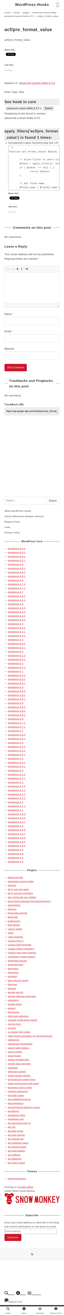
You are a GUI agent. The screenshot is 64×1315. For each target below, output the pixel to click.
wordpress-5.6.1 (16, 738)
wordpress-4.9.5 (16, 842)
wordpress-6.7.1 (16, 588)
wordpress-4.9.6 (16, 838)
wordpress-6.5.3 (16, 616)
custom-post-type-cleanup (22, 952)
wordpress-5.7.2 (16, 723)
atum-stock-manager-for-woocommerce (29, 901)
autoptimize (14, 905)
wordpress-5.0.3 (16, 814)
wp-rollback (14, 1155)
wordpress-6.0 (15, 687)
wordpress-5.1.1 (16, 806)
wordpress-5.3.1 (16, 778)
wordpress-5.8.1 (16, 715)
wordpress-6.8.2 (16, 572)
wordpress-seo (16, 1119)
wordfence (13, 1111)
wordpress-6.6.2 (16, 596)
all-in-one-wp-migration (20, 893)
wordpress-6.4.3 (16, 628)
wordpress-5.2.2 (16, 794)
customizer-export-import (21, 956)
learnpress (13, 1012)
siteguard (13, 1067)
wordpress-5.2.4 (16, 786)
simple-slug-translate (19, 1063)
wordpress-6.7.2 (16, 584)
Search (53, 500)
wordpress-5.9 (15, 703)
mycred (12, 1028)
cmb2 (11, 933)
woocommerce (15, 1103)
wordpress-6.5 (15, 624)
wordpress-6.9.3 (16, 552)
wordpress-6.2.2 (16, 655)
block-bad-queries (17, 913)
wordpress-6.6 (15, 604)
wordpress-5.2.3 (16, 790)
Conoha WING (25, 1187)
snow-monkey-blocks (19, 1075)
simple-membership (18, 1059)
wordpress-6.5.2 (16, 620)
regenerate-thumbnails (20, 1044)
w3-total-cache (16, 1095)
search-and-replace (18, 1048)
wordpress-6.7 (15, 592)
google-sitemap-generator (22, 996)
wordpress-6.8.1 (16, 576)
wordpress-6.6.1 (16, 600)
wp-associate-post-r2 (19, 1123)
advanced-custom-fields (21, 881)
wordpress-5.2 (15, 802)
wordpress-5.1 (15, 810)
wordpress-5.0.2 (16, 818)
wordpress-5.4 (15, 770)
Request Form (12, 522)
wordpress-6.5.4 (16, 612)
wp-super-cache (16, 1163)
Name (8, 314)
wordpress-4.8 (15, 854)
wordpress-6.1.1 (16, 667)
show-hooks (14, 1056)
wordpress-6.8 (15, 580)
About (21, 1293)
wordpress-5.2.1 (16, 798)
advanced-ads (15, 877)
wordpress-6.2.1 (16, 659)
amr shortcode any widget (22, 897)
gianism (12, 988)
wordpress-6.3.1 (16, 647)
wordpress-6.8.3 (16, 568)
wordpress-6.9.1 (16, 560)
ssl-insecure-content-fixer (22, 1079)
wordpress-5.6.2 (16, 735)
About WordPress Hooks (17, 511)
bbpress (12, 909)
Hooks (9, 1293)
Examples (34, 1293)
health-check (15, 1004)
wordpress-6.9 (15, 564)
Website (9, 348)
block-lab (13, 917)
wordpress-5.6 (15, 742)
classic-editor (15, 929)
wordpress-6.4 (15, 639)
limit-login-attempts (18, 1016)
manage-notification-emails (22, 1020)
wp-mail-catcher (16, 1135)
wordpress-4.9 (15, 849)
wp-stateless (15, 1159)
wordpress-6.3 (15, 651)
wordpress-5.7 (15, 731)
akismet (12, 885)
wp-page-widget (16, 1151)
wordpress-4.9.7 (16, 834)
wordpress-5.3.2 (16, 774)
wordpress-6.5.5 (16, 608)
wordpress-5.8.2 (16, 711)
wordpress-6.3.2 (16, 643)
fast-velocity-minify (18, 980)
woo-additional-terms (19, 1099)
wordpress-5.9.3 (16, 691)
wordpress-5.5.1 (16, 754)
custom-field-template (19, 945)
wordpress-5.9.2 (16, 695)
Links (7, 527)
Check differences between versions (24, 516)
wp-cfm (12, 1127)
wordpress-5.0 (15, 826)
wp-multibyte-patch (18, 1143)
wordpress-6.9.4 (16, 548)
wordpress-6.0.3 (16, 675)
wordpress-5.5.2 (16, 750)
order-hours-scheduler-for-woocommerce (30, 1036)
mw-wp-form (14, 1024)
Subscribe (12, 1237)
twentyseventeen (17, 1178)
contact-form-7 (16, 941)
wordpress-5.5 (15, 758)
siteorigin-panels (17, 1071)
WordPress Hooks (32, 4)
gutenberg (13, 1000)
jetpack (12, 1008)
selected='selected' (24, 108)
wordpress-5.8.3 (16, 707)
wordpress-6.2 (15, 663)
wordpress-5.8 (15, 719)
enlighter (12, 976)
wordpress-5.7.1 (16, 727)
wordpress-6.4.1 (16, 636)
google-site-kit (15, 992)
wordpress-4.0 (15, 861)
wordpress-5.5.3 (16, 746)
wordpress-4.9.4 (16, 845)
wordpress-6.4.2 (16, 631)
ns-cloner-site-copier (19, 1032)
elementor (13, 972)
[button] (8, 269)
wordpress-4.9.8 (16, 830)
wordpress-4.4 (15, 857)
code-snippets (15, 937)
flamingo (12, 984)
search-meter (15, 1052)
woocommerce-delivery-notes (24, 1107)
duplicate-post (15, 964)
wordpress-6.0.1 (16, 683)
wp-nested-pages (17, 1147)
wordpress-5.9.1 (16, 699)
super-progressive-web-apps (23, 1083)
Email (8, 331)
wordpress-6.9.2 (16, 556)
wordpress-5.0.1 (16, 822)
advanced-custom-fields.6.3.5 (37, 83)
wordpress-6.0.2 (16, 679)
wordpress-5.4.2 (16, 762)
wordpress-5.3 (15, 782)
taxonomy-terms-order (20, 1087)
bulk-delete (14, 925)
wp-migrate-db (15, 1139)
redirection (13, 1040)
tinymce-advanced (18, 1091)
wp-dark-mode (15, 1131)
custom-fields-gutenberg (21, 949)
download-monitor (17, 961)
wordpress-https (16, 1115)
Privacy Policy (12, 532)
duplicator (13, 968)
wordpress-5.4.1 (16, 766)
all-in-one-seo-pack (18, 889)
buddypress (14, 921)
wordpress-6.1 (15, 671)
